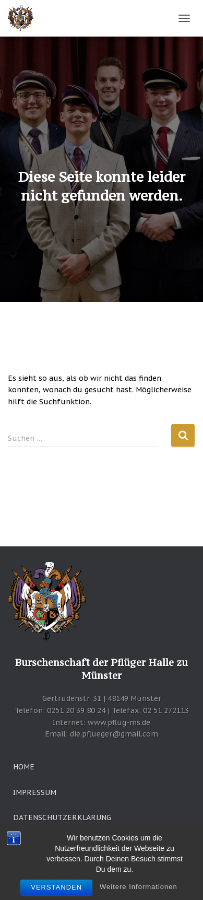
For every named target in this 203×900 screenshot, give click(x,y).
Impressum (34, 792)
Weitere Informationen (138, 890)
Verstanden (56, 891)
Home (23, 767)
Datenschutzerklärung (62, 817)
